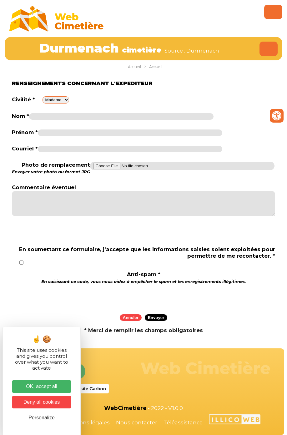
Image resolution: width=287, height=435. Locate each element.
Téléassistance (183, 422)
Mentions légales (87, 422)
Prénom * (25, 132)
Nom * (20, 116)
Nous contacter (136, 422)
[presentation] (143, 297)
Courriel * (25, 148)
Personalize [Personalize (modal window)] (41, 417)
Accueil (134, 66)
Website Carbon (88, 388)
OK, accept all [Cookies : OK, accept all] (41, 386)
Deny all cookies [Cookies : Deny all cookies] (41, 402)
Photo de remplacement (51, 168)
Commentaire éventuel (44, 187)
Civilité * (23, 99)
